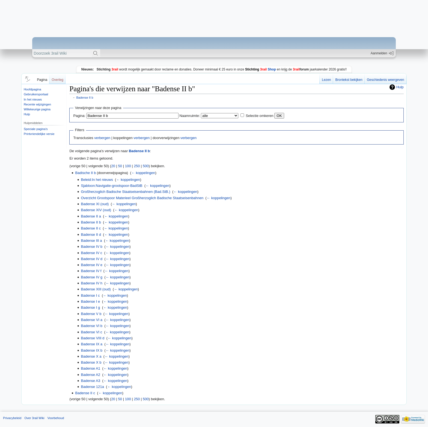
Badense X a (91, 356)
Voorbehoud (55, 418)
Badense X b (91, 362)
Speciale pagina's (36, 129)
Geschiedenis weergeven (385, 80)
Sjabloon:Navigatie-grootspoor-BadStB (111, 186)
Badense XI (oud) (95, 204)
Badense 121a (92, 387)
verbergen (102, 138)
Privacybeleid (12, 418)
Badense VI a (91, 320)
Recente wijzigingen (37, 104)
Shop (260, 69)
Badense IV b (91, 247)
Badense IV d (91, 259)
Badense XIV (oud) (96, 210)
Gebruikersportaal (36, 94)
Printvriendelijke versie (39, 134)
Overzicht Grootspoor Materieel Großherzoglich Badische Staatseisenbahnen (142, 198)
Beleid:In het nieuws (97, 180)
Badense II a (91, 216)
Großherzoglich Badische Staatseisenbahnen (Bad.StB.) (125, 192)
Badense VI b (91, 326)
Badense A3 (90, 381)
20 (113, 166)
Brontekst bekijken (348, 80)
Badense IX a (91, 344)
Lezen (326, 80)
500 (146, 166)
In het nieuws (33, 99)
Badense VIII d (92, 338)
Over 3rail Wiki (34, 418)
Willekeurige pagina (37, 109)
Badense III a (91, 240)
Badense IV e (91, 265)
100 (128, 166)
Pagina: (79, 116)
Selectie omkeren (259, 116)
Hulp (27, 114)
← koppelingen (143, 173)
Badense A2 (90, 375)
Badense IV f (91, 271)
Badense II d (91, 234)
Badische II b (85, 173)
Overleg (57, 80)
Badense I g (90, 307)
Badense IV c (91, 253)
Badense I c (90, 295)
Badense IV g (91, 277)
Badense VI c (91, 332)
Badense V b (91, 314)
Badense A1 (90, 368)
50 (120, 166)
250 (137, 166)
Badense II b (84, 97)
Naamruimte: (189, 116)
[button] (27, 78)
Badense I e (90, 301)
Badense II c (91, 228)
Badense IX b (91, 350)
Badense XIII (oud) (96, 289)
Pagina (42, 80)
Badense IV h (91, 283)
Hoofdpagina (32, 89)
